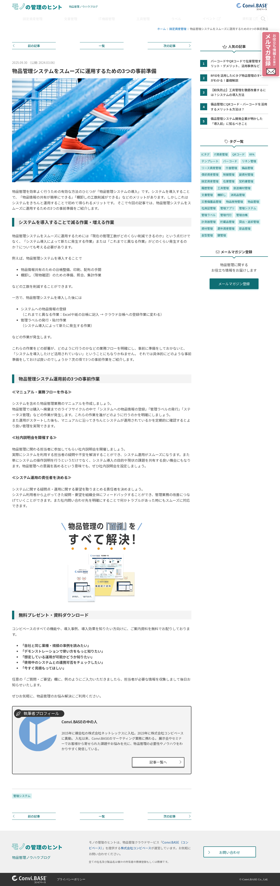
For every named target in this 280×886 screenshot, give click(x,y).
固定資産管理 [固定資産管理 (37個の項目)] (210, 181)
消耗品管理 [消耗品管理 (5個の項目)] (238, 195)
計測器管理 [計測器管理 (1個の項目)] (208, 222)
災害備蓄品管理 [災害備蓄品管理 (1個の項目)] (211, 201)
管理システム (21, 796)
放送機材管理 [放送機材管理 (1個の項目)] (241, 188)
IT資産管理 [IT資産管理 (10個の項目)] (221, 154)
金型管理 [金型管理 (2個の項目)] (207, 235)
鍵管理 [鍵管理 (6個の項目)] (221, 235)
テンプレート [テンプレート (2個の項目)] (210, 161)
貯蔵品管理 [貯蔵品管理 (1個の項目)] (227, 222)
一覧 (102, 46)
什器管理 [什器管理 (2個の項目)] (231, 168)
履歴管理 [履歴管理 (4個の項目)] (207, 188)
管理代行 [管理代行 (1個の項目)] (226, 215)
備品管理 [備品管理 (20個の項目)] (247, 168)
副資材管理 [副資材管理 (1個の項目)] (246, 174)
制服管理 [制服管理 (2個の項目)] (228, 174)
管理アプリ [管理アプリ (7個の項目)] (227, 208)
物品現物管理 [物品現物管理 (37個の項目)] (234, 201)
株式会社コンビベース (136, 848)
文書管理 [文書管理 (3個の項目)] (207, 195)
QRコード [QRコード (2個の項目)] (238, 154)
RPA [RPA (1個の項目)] (251, 154)
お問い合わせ (229, 852)
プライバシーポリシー (72, 879)
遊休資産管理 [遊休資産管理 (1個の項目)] (225, 228)
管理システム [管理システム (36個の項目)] (247, 208)
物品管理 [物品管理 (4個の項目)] (253, 201)
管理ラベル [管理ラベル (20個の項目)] (208, 215)
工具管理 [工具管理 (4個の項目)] (223, 188)
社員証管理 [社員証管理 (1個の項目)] (208, 208)
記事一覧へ (158, 762)
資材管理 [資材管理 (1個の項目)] (207, 228)
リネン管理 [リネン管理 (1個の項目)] (249, 161)
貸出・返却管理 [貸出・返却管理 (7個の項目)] (249, 222)
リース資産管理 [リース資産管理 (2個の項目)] (211, 168)
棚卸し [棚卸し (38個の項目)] (221, 195)
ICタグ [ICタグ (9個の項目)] (205, 154)
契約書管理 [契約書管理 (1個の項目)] (246, 181)
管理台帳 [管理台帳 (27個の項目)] (242, 215)
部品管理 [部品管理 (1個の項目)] (244, 228)
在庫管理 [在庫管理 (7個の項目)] (228, 181)
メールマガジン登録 (234, 283)
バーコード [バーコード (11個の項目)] (230, 161)
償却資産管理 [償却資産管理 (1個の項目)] (210, 174)
